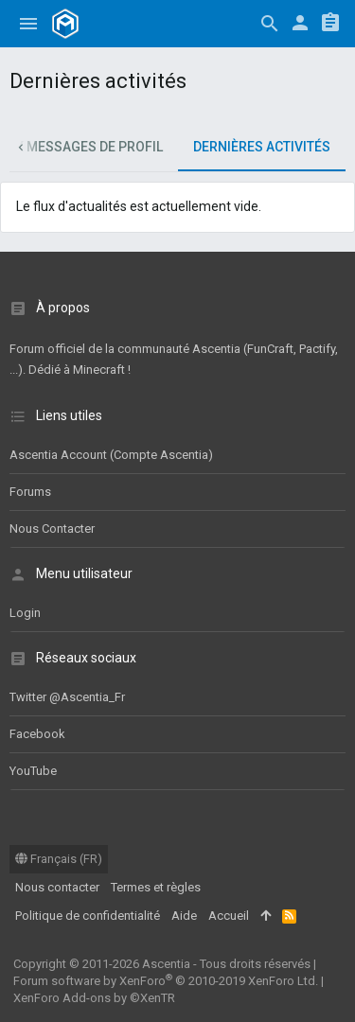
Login (25, 613)
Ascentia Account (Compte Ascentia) (111, 455)
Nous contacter (52, 528)
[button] (28, 23)
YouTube (33, 771)
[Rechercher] (270, 24)
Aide (184, 915)
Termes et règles (156, 887)
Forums (30, 492)
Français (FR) (58, 859)
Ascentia (166, 964)
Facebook (37, 734)
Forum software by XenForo (165, 981)
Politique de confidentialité (87, 915)
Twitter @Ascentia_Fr (67, 697)
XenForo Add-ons (94, 998)
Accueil (228, 915)
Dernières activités (261, 146)
